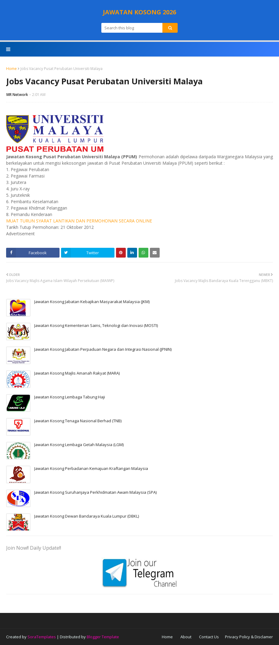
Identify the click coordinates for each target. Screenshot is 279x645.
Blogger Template (103, 637)
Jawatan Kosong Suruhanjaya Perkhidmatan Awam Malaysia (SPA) (95, 492)
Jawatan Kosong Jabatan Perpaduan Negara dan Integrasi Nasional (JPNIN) (103, 349)
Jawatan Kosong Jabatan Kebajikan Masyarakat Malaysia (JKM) (92, 301)
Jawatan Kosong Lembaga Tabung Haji (69, 397)
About (185, 637)
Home (11, 68)
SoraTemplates (41, 637)
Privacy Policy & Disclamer (249, 637)
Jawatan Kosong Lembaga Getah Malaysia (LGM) (79, 444)
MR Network (17, 94)
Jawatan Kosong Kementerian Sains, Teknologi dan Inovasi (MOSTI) (96, 325)
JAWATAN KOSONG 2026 (139, 12)
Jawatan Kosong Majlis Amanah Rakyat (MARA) (77, 373)
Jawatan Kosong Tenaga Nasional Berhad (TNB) (77, 420)
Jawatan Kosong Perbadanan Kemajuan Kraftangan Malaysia (91, 468)
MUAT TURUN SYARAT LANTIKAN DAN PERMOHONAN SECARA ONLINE (79, 221)
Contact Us (209, 637)
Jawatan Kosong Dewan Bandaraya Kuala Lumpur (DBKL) (86, 516)
